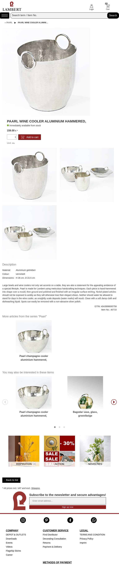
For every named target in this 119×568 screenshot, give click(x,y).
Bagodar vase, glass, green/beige (85, 414)
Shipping (35, 488)
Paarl (9, 23)
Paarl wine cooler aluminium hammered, (34, 23)
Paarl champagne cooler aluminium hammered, (34, 358)
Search (113, 15)
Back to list (12, 480)
